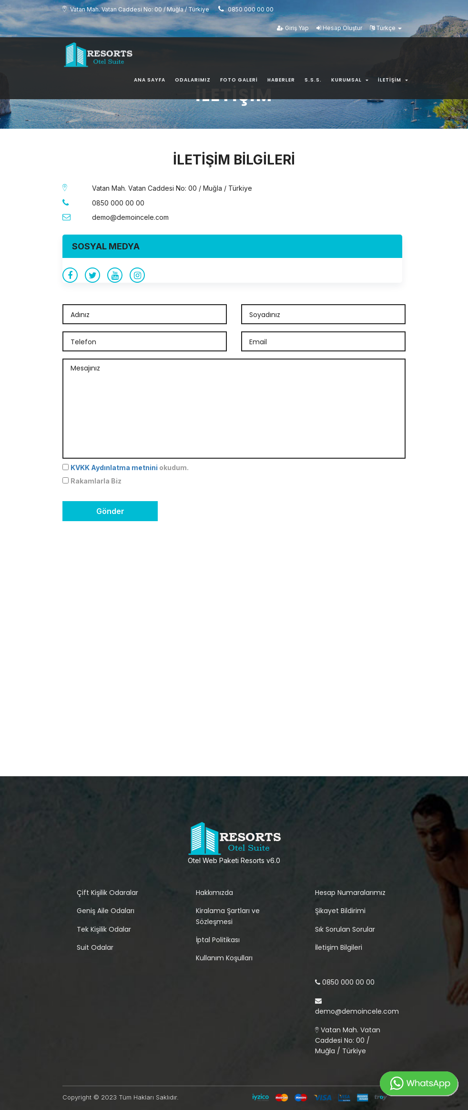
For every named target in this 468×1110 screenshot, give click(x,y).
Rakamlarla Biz (96, 481)
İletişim (393, 81)
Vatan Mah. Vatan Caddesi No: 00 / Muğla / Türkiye (347, 1040)
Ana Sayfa (149, 81)
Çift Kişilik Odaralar (107, 892)
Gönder (110, 511)
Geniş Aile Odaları (105, 910)
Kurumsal (349, 81)
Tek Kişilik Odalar (104, 929)
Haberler (281, 81)
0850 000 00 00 (345, 982)
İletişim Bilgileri (338, 947)
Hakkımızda (214, 892)
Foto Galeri (239, 81)
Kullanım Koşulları (224, 958)
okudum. (130, 467)
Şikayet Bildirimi (340, 910)
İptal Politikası (218, 940)
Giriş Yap (293, 29)
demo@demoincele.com (357, 1006)
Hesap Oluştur (339, 29)
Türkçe (386, 29)
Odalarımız (193, 81)
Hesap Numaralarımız (350, 892)
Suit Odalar (95, 947)
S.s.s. (313, 81)
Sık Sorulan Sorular (345, 929)
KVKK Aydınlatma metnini (114, 467)
